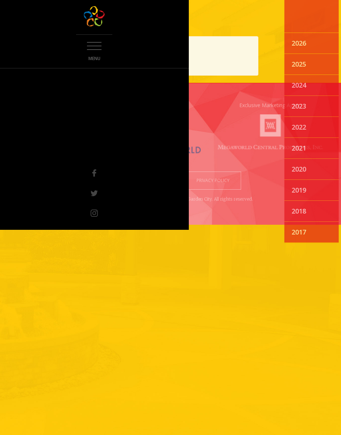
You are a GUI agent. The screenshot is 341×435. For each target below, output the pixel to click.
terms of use (165, 180)
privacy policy (210, 180)
